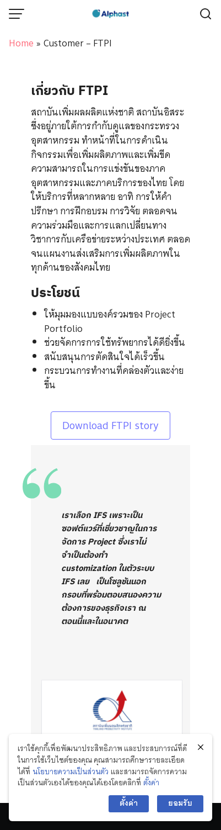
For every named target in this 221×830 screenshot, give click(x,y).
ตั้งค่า (151, 783)
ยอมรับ (180, 803)
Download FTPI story (110, 425)
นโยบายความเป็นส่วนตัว (71, 772)
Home (21, 43)
